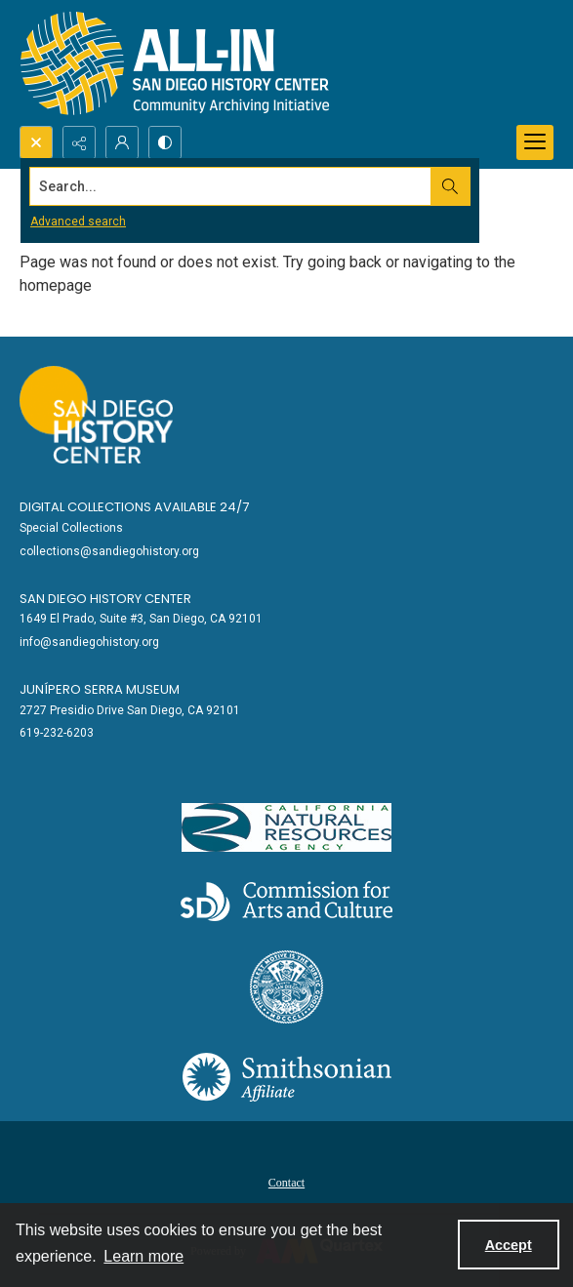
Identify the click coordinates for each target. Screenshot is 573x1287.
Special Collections (71, 528)
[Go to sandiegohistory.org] (96, 414)
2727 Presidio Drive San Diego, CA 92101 (130, 710)
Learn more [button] (143, 1256)
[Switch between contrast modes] (165, 142)
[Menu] (534, 142)
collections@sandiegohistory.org (109, 551)
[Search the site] (230, 186)
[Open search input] (36, 142)
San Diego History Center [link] (105, 598)
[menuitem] (286, 1181)
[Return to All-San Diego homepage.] (175, 63)
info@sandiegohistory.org (89, 642)
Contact (286, 1182)
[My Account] (122, 142)
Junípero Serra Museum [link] (100, 689)
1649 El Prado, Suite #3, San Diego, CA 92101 (141, 618)
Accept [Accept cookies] (508, 1245)
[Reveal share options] (79, 142)
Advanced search (78, 221)
